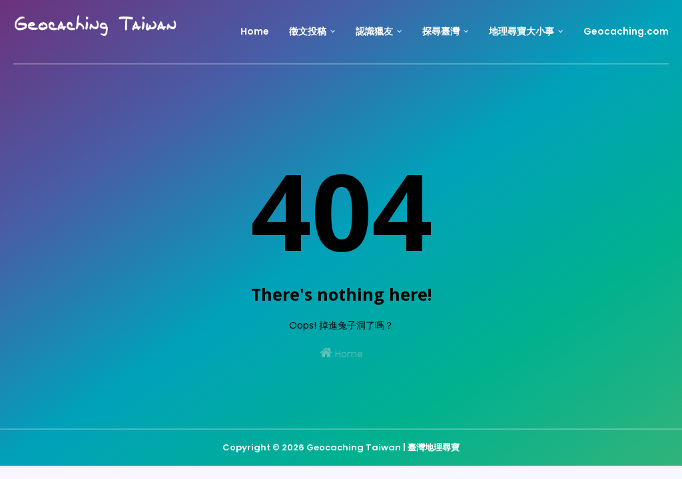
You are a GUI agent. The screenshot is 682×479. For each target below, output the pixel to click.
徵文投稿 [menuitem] (307, 31)
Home (341, 353)
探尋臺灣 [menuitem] (441, 31)
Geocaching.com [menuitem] (626, 31)
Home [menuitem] (254, 31)
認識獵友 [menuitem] (374, 31)
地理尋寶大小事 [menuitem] (521, 31)
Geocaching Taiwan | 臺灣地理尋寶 (383, 447)
